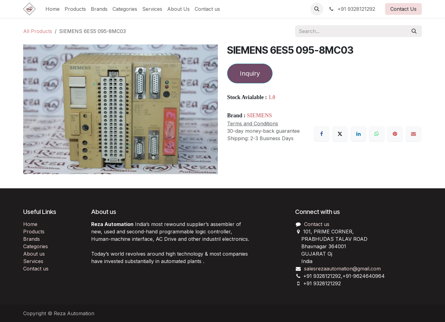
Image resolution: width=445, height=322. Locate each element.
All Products (37, 31)
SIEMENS (259, 115)
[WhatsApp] (376, 133)
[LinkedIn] (358, 133)
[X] (340, 133)
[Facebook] (321, 133)
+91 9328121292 (351, 9)
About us (34, 254)
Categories (35, 246)
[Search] (414, 31)
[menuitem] (52, 9)
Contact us (36, 269)
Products (33, 231)
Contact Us (403, 9)
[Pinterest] (395, 133)
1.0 (271, 97)
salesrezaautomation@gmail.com (342, 269)
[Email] (413, 133)
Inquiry (250, 73)
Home (30, 224)
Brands (31, 239)
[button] (316, 8)
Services (33, 261)
